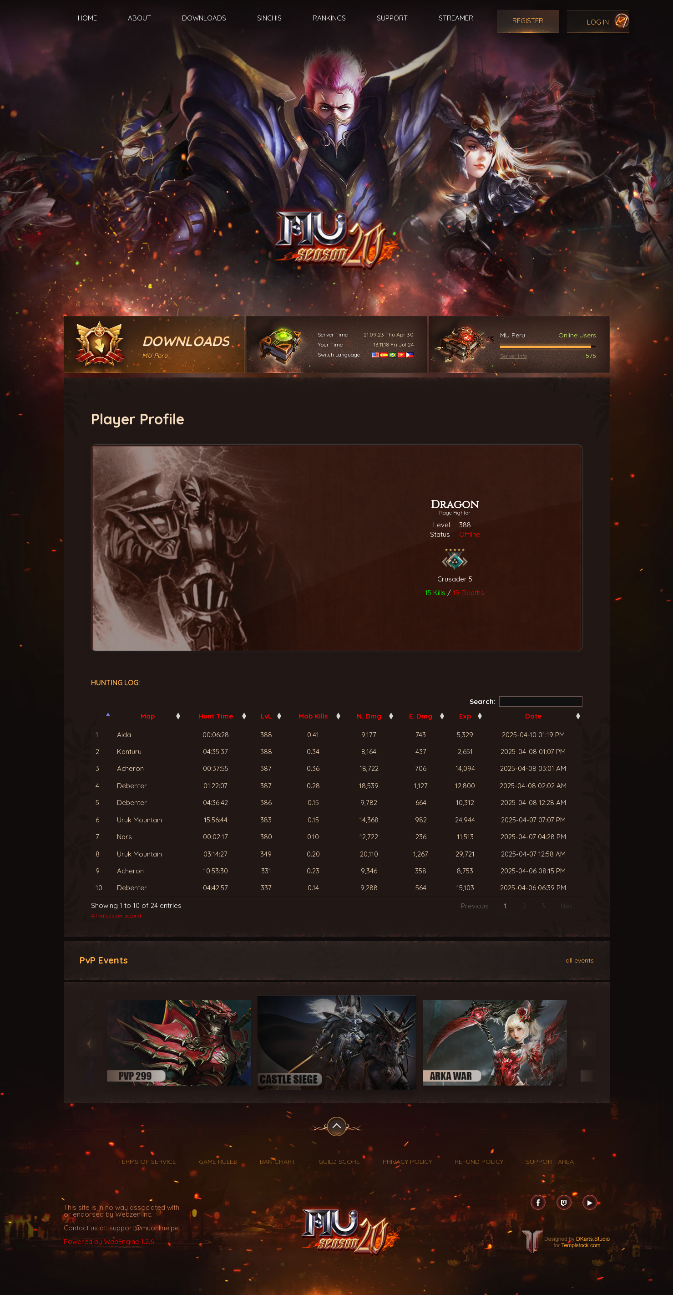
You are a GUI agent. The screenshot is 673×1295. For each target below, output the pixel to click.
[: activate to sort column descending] (102, 716)
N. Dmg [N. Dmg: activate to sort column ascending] (369, 716)
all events (580, 960)
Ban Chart (278, 1161)
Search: (526, 701)
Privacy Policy (407, 1161)
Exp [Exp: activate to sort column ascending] (465, 716)
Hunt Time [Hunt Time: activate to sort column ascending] (215, 716)
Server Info (513, 355)
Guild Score (339, 1161)
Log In (598, 22)
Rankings (329, 18)
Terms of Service (147, 1161)
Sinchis (269, 18)
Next (568, 906)
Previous (475, 906)
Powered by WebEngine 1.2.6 (109, 1241)
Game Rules (218, 1161)
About (139, 18)
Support (392, 18)
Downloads (204, 18)
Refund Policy (479, 1161)
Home (87, 18)
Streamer (456, 18)
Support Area (550, 1161)
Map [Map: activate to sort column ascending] (148, 716)
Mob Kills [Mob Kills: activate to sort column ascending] (313, 716)
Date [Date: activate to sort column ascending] (533, 716)
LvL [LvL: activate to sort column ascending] (266, 716)
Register (527, 20)
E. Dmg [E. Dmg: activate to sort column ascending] (420, 716)
